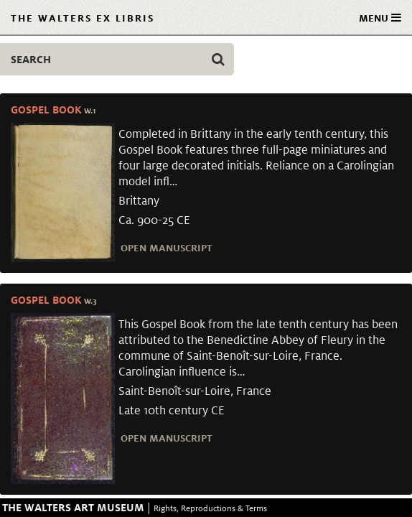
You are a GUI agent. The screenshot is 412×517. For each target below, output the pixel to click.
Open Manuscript (166, 247)
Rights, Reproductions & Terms (210, 508)
